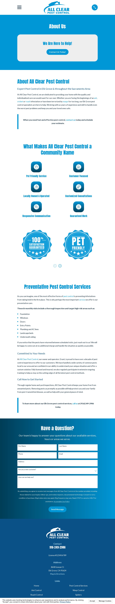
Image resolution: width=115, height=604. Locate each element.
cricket (20, 101)
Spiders (78, 595)
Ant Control (36, 590)
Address (21, 462)
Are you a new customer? (27, 469)
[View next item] (60, 265)
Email (61, 454)
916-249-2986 (57, 547)
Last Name (63, 446)
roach (28, 101)
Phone (20, 454)
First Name (22, 446)
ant (95, 98)
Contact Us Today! (57, 52)
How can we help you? (26, 477)
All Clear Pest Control (29, 359)
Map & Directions (57, 574)
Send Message (57, 509)
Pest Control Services (78, 585)
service (82, 300)
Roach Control (36, 595)
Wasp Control (78, 590)
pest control (68, 296)
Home (36, 585)
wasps (65, 101)
